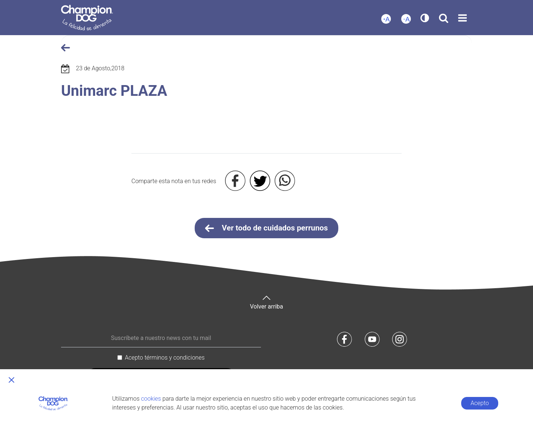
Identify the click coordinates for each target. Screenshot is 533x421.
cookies (151, 398)
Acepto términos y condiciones (165, 357)
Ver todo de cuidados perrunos (266, 228)
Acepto (479, 403)
